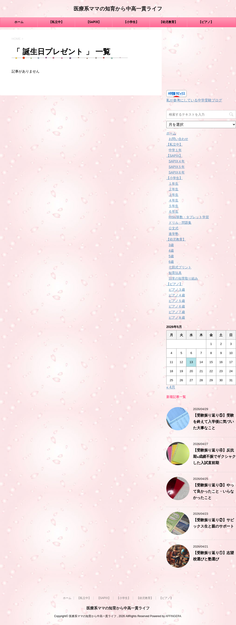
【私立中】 (56, 22)
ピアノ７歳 (177, 312)
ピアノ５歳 (177, 301)
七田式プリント (180, 267)
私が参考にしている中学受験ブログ (194, 100)
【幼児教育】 (168, 22)
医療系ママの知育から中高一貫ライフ (118, 9)
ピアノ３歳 (177, 289)
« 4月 (170, 387)
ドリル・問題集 (180, 222)
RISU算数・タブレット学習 (189, 217)
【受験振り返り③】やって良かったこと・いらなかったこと (213, 492)
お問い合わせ (178, 139)
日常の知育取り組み (183, 278)
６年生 (173, 211)
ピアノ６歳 (177, 306)
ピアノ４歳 (177, 295)
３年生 (173, 195)
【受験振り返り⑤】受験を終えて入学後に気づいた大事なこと (213, 422)
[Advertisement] (201, 59)
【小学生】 (131, 22)
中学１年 (175, 150)
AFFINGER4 (173, 616)
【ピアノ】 (205, 22)
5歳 (171, 256)
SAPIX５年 (177, 167)
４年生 (173, 200)
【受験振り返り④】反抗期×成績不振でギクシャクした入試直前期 (214, 457)
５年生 (173, 206)
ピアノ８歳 (177, 317)
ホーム (18, 22)
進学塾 (173, 234)
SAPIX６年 (177, 172)
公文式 (173, 228)
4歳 (171, 250)
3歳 (171, 245)
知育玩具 (175, 273)
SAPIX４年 (177, 161)
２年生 (173, 189)
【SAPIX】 (93, 22)
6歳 (171, 262)
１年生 (173, 183)
